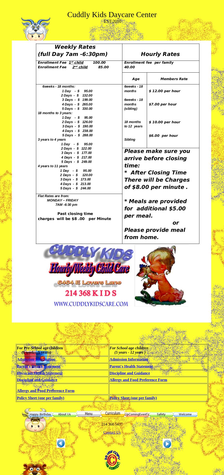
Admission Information (36, 359)
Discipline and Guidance (130, 373)
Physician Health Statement (40, 373)
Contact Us (112, 432)
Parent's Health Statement (38, 366)
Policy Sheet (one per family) (40, 398)
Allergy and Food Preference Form (138, 380)
